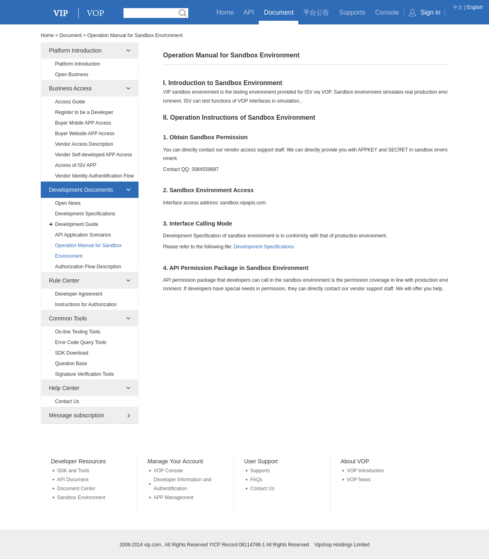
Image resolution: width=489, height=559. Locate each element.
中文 (458, 7)
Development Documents (81, 189)
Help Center (64, 388)
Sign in (431, 12)
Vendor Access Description (84, 144)
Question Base (71, 363)
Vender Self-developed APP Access (93, 155)
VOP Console (168, 471)
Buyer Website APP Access (85, 133)
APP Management (173, 497)
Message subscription (76, 415)
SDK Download (71, 353)
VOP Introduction (365, 471)
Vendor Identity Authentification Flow (94, 176)
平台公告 (316, 12)
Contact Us (67, 401)
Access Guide (70, 102)
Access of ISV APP (75, 165)
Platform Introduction (75, 50)
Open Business (71, 74)
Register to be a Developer (84, 112)
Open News (68, 203)
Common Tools (68, 318)
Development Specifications (85, 214)
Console (387, 12)
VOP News (358, 479)
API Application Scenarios (83, 235)
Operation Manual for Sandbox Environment (88, 251)
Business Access (70, 88)
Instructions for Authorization (86, 304)
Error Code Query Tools (80, 342)
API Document (72, 479)
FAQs (256, 479)
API (249, 12)
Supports (352, 12)
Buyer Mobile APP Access (83, 123)
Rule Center (64, 280)
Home (225, 12)
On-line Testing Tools (77, 332)
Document (278, 12)
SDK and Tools (73, 471)
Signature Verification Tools (84, 374)
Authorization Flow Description (88, 267)
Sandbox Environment (81, 497)
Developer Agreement (78, 294)
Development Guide (76, 224)
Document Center (76, 488)
